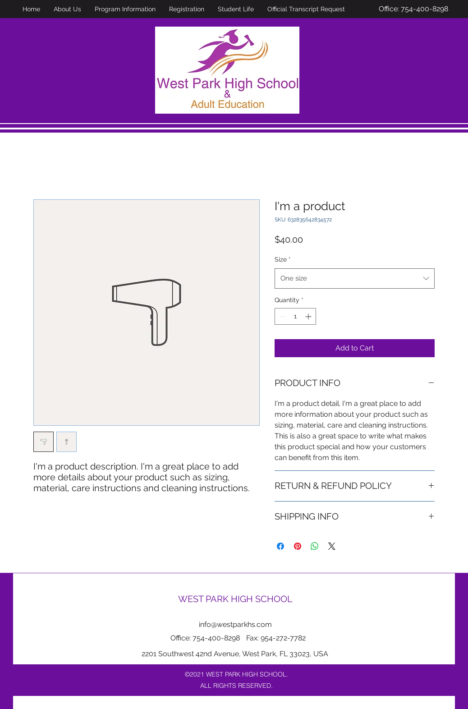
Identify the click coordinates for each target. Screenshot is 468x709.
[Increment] (309, 316)
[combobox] (355, 278)
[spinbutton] (295, 316)
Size (283, 259)
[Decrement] (281, 316)
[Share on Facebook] (280, 546)
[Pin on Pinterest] (297, 546)
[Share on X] (331, 546)
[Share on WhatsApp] (314, 546)
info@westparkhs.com (235, 624)
